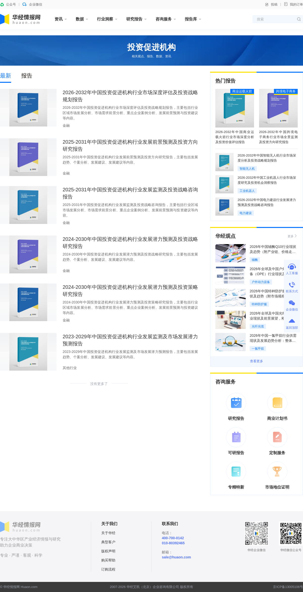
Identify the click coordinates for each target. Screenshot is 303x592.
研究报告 (134, 19)
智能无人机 (247, 168)
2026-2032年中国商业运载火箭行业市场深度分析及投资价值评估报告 (234, 137)
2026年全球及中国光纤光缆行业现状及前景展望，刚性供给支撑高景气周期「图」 (273, 318)
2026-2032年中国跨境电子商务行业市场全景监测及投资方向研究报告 (278, 137)
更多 (293, 236)
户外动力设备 (261, 282)
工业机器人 (247, 191)
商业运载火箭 (242, 91)
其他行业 (70, 368)
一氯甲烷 (258, 348)
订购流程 (108, 569)
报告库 (191, 19)
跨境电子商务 (286, 91)
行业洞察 (105, 19)
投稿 (271, 5)
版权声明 (108, 551)
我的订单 (293, 4)
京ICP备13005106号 (288, 587)
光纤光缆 (258, 326)
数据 (80, 19)
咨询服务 (164, 19)
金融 (66, 125)
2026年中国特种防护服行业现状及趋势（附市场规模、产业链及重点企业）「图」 (273, 296)
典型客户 (108, 542)
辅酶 (255, 260)
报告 (26, 75)
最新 (5, 75)
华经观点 (225, 236)
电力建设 (246, 213)
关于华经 (108, 533)
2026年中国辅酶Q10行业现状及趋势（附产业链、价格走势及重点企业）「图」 (273, 252)
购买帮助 (108, 560)
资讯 (59, 19)
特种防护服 (259, 304)
